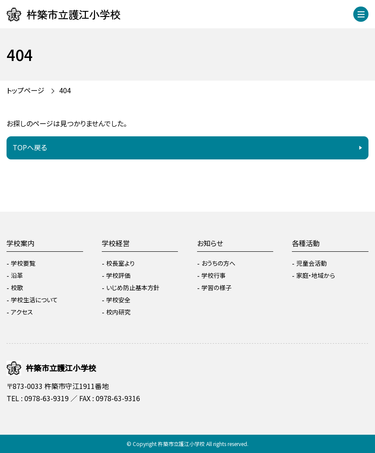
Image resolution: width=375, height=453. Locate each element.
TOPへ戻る (30, 147)
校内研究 (118, 312)
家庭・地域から (315, 275)
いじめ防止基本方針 (133, 287)
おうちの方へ (218, 263)
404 (65, 90)
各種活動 (306, 243)
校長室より (120, 263)
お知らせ (210, 243)
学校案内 (20, 243)
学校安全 (118, 299)
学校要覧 (23, 263)
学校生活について (34, 299)
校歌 (17, 287)
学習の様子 (216, 287)
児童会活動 (311, 263)
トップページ (25, 90)
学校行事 (213, 275)
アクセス (22, 312)
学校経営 (116, 243)
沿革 (17, 275)
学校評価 (118, 275)
